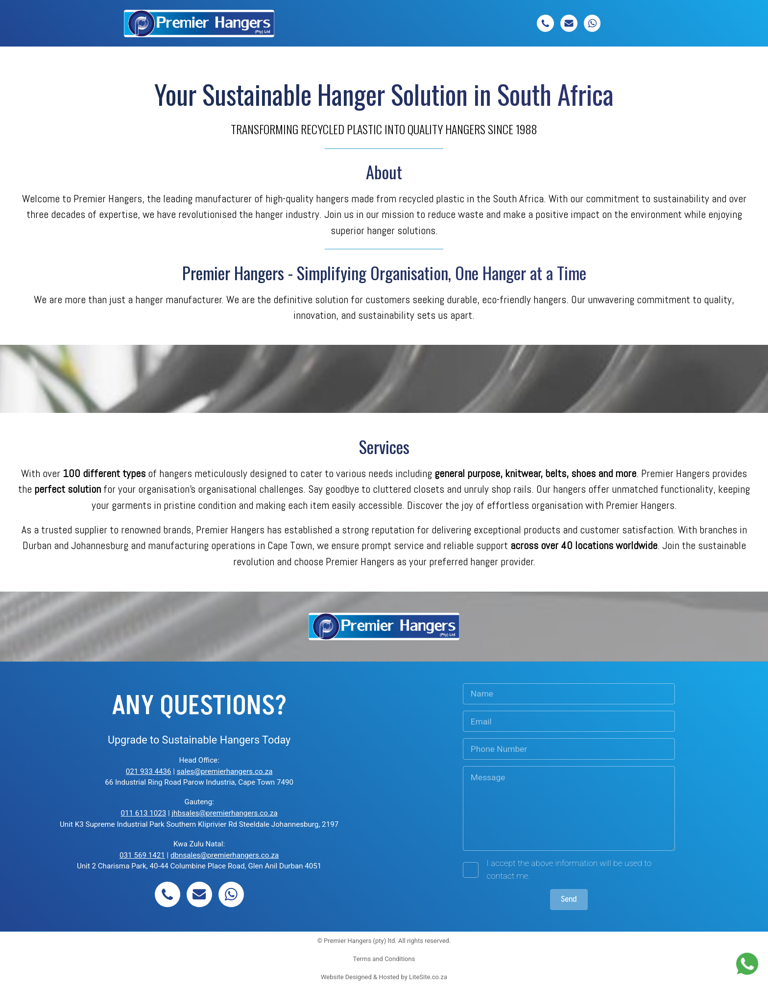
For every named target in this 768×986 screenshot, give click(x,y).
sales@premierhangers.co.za (225, 771)
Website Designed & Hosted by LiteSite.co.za (384, 977)
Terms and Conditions (384, 958)
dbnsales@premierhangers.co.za (224, 855)
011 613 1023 (144, 813)
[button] (545, 23)
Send (569, 899)
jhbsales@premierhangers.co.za (224, 813)
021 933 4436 (148, 771)
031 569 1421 (142, 855)
